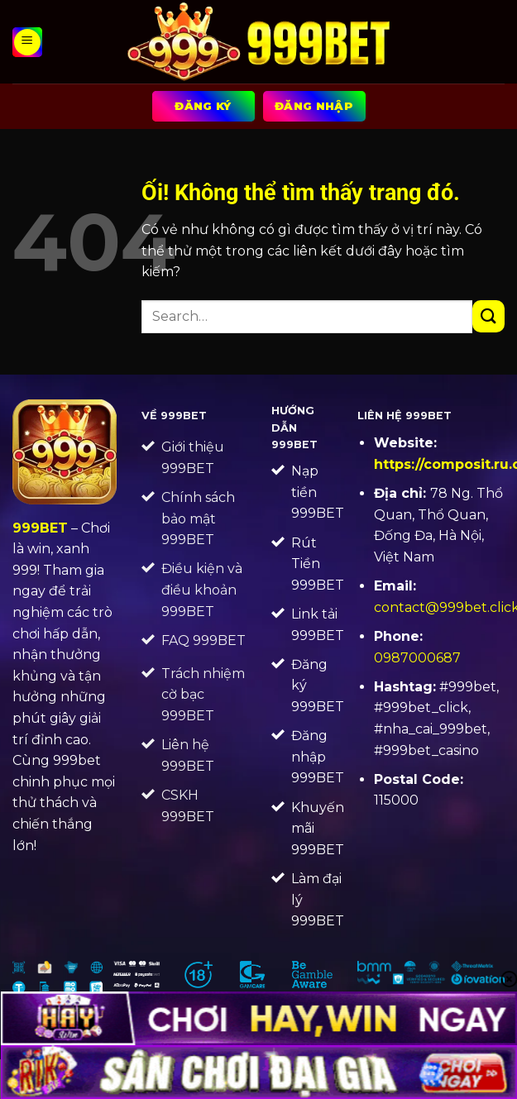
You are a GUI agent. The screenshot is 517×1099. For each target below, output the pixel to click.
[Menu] (27, 42)
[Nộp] (488, 316)
